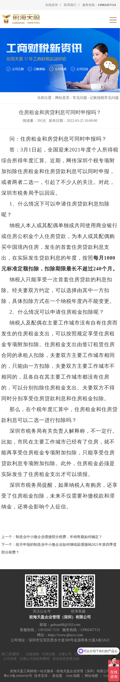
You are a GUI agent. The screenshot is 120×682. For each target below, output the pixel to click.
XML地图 (73, 676)
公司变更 (10, 659)
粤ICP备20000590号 (18, 676)
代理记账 (48, 654)
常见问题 (80, 98)
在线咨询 (51, 5)
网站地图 (91, 676)
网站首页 (62, 98)
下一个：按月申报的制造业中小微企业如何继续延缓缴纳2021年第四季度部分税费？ (59, 548)
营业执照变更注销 (66, 659)
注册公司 (65, 654)
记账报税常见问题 (104, 98)
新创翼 (57, 676)
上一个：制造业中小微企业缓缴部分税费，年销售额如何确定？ (51, 537)
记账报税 (32, 654)
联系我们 (70, 5)
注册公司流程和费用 (35, 659)
